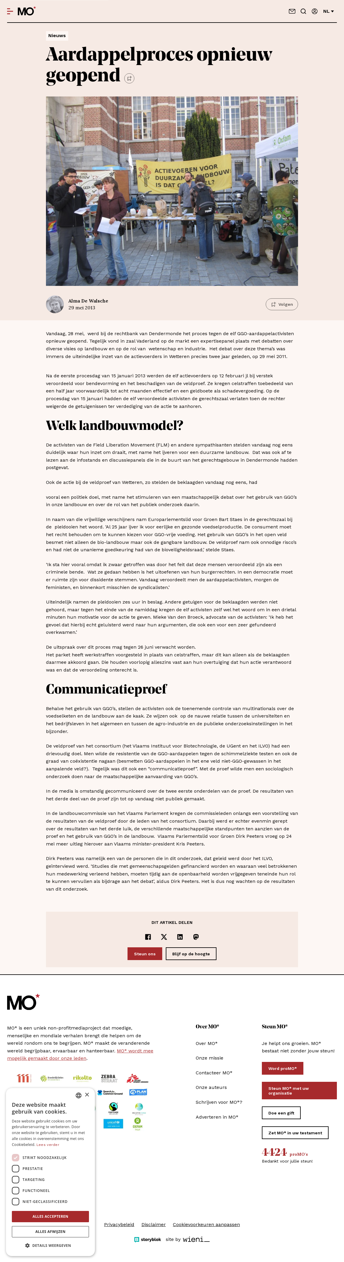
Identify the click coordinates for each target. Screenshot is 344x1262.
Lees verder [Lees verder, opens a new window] (47, 1145)
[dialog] (50, 1172)
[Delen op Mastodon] (196, 937)
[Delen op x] (164, 937)
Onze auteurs (211, 1087)
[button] (50, 1245)
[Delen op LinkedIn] (180, 937)
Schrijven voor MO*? (219, 1102)
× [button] (87, 1095)
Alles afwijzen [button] (50, 1231)
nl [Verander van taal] (328, 11)
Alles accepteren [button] (51, 1216)
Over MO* (207, 1043)
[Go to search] (303, 11)
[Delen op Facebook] (148, 937)
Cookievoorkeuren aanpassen (206, 1224)
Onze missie (209, 1058)
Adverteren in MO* (217, 1117)
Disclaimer (153, 1224)
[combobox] (79, 1095)
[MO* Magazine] (27, 11)
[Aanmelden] (314, 11)
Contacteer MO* (214, 1073)
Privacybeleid (119, 1224)
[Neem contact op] (292, 11)
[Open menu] (10, 11)
